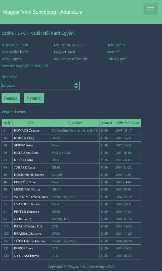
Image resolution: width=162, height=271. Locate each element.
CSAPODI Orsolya (27, 204)
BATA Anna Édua (26, 152)
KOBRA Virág (24, 138)
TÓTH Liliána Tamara (29, 241)
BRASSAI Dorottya (28, 233)
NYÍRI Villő (22, 219)
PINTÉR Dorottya (26, 211)
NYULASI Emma (26, 256)
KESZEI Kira (23, 160)
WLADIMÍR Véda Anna (31, 197)
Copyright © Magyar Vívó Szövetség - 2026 (81, 266)
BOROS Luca (23, 248)
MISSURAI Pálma (27, 189)
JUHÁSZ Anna (24, 167)
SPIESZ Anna (23, 145)
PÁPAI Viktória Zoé (28, 226)
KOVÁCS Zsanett (26, 130)
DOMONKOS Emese (29, 174)
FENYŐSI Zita (24, 182)
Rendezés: (21, 82)
